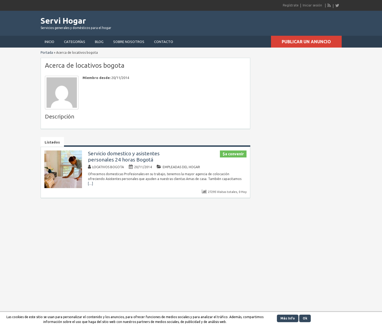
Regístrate (291, 5)
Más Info (287, 318)
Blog (99, 42)
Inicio (49, 42)
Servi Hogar (63, 20)
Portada (47, 52)
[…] (90, 183)
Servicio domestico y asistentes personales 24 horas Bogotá (124, 156)
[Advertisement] (279, 21)
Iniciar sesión (312, 5)
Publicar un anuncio (306, 41)
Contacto (163, 42)
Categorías (74, 42)
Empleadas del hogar (181, 167)
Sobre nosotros (128, 42)
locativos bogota (108, 167)
